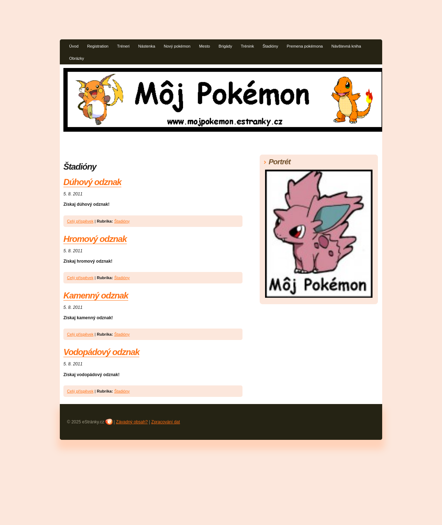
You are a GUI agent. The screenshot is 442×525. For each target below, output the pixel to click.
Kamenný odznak (95, 295)
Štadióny (270, 46)
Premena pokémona (305, 46)
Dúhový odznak (92, 182)
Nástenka (146, 46)
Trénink (247, 46)
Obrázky (76, 58)
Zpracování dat (165, 421)
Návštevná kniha (346, 46)
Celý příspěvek (80, 221)
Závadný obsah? (132, 421)
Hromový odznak (95, 239)
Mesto (204, 46)
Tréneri (123, 46)
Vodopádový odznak (101, 352)
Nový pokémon (177, 46)
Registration (98, 46)
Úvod (73, 46)
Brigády (225, 46)
